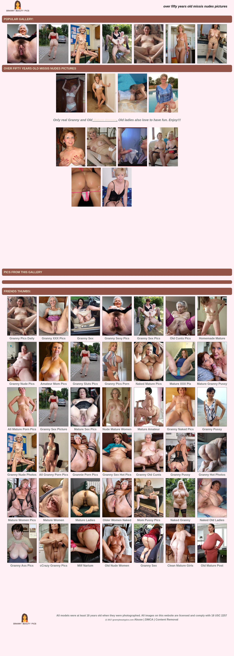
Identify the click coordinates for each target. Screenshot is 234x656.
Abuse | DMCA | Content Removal (156, 646)
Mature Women (105, 120)
